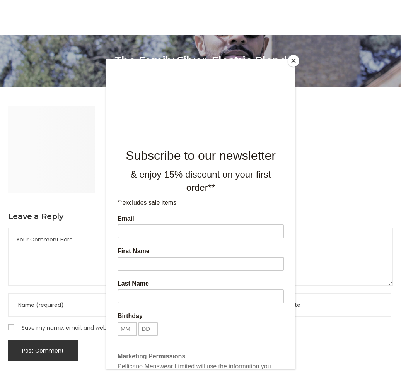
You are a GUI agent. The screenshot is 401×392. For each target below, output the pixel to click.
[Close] (293, 61)
